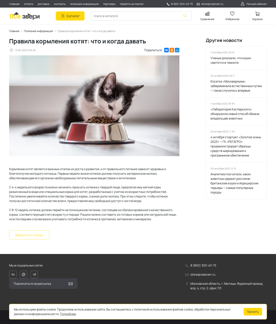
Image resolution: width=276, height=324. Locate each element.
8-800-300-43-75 (182, 4)
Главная (14, 31)
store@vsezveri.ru (212, 4)
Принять (253, 312)
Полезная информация (38, 31)
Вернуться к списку (29, 235)
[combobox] (141, 15)
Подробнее (68, 314)
